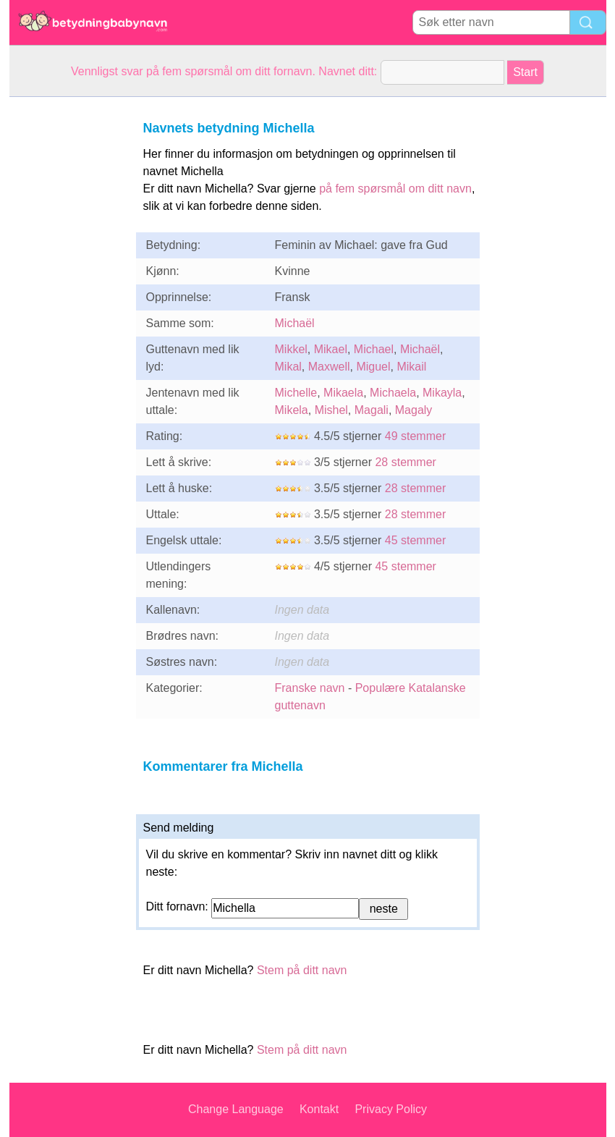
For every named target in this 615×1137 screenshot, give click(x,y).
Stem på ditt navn (302, 970)
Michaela (393, 392)
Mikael (330, 349)
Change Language (236, 1109)
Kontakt (319, 1109)
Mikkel (291, 349)
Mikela (291, 410)
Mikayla (442, 392)
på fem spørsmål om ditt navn (395, 188)
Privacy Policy (391, 1109)
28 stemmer (405, 462)
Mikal (288, 366)
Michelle (296, 392)
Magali (372, 410)
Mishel (331, 410)
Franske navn (310, 688)
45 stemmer (415, 540)
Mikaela (343, 392)
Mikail (411, 366)
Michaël (295, 323)
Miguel (373, 366)
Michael (374, 349)
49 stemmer (415, 436)
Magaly (414, 410)
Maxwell (329, 366)
